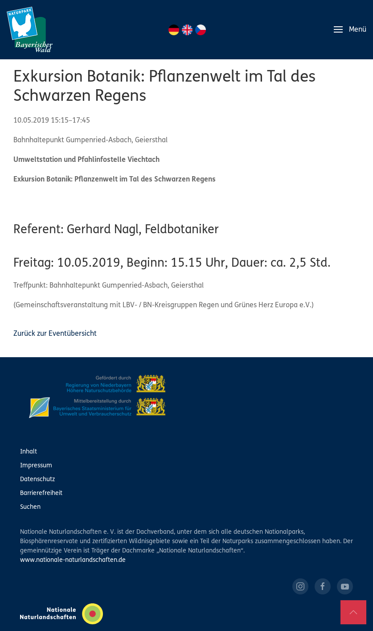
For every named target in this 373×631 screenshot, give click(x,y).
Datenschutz (37, 479)
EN (187, 30)
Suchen (30, 507)
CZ (200, 30)
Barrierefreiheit (41, 493)
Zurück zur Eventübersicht (55, 334)
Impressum (36, 465)
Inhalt (28, 452)
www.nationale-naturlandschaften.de (73, 560)
